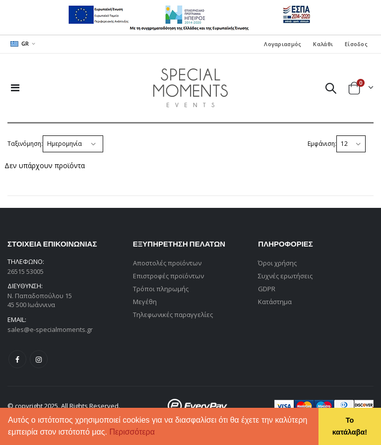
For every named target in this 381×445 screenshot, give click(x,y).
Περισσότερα (132, 432)
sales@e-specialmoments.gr (50, 329)
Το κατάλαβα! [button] (349, 426)
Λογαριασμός (282, 44)
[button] (158, 433)
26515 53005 (25, 271)
